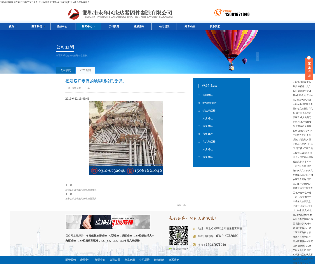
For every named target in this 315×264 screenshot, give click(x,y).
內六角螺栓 (209, 141)
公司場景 (164, 26)
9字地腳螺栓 (210, 103)
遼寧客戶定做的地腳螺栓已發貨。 (82, 198)
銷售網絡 (190, 26)
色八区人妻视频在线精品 (303, 219)
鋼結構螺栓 (209, 110)
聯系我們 (215, 26)
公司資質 (114, 26)
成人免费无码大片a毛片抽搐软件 (302, 122)
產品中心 (85, 259)
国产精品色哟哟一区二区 (303, 144)
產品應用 (139, 26)
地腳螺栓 (208, 95)
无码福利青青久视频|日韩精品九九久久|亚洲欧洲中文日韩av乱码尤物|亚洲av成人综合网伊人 (45, 2)
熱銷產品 (209, 86)
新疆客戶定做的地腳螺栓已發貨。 (82, 189)
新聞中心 (100, 259)
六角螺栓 (208, 118)
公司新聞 (65, 46)
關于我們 (70, 259)
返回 (179, 205)
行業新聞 (85, 70)
